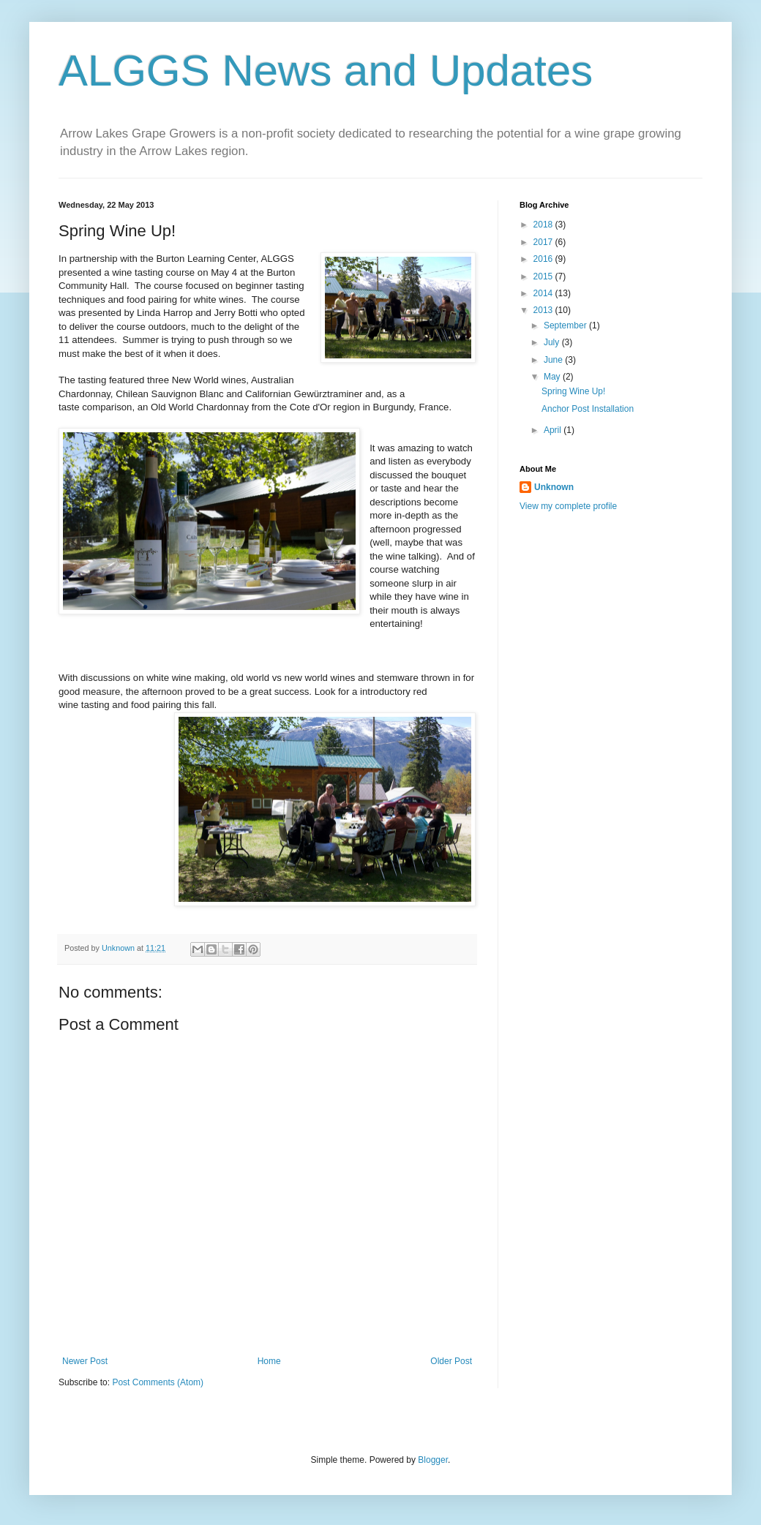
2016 (544, 259)
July (553, 342)
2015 (544, 276)
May (553, 377)
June (554, 360)
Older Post (451, 1361)
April (553, 430)
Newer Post (85, 1361)
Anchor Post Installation (587, 409)
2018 (544, 224)
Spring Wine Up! (573, 391)
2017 (544, 242)
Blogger (433, 1460)
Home (269, 1361)
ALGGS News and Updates (326, 70)
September (566, 325)
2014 (544, 293)
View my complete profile (568, 506)
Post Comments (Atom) (157, 1382)
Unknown (554, 487)
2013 (544, 310)
